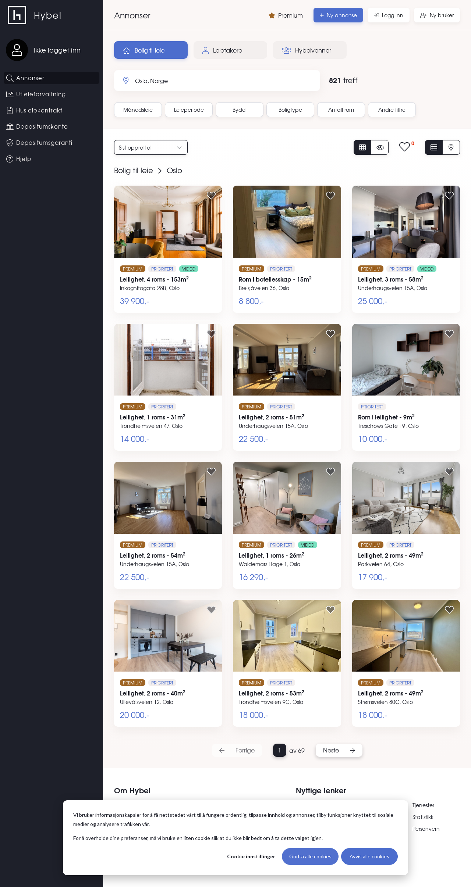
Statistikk (422, 816)
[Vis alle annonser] (362, 147)
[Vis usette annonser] (380, 147)
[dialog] (235, 837)
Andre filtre (392, 109)
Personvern (426, 828)
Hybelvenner (306, 50)
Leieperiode (189, 109)
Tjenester (423, 805)
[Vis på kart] (451, 147)
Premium (286, 15)
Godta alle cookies (310, 856)
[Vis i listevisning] (434, 147)
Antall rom (341, 109)
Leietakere (222, 50)
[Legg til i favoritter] (211, 195)
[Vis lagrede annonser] (407, 147)
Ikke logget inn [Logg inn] (57, 50)
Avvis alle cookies (369, 856)
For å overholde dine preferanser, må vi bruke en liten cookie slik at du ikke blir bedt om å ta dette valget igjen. (198, 838)
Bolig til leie (143, 50)
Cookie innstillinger (251, 856)
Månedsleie (138, 109)
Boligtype (290, 109)
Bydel (240, 109)
